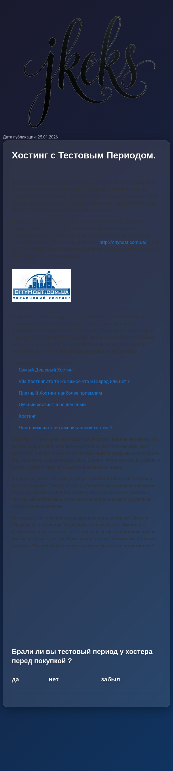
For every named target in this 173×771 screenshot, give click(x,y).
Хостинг (27, 416)
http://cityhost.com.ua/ (123, 242)
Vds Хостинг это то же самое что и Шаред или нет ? (74, 381)
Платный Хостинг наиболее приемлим (60, 393)
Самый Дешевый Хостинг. (47, 370)
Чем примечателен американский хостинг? (66, 427)
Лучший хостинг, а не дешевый (52, 404)
